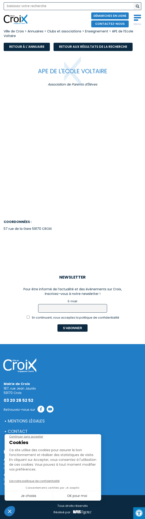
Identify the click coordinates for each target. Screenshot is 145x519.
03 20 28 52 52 (18, 400)
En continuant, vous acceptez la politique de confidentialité (73, 317)
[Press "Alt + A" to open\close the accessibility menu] (139, 513)
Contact (18, 431)
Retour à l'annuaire (26, 46)
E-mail (72, 301)
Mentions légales (26, 421)
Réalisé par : (72, 512)
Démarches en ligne (110, 16)
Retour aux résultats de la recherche (93, 46)
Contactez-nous (110, 24)
